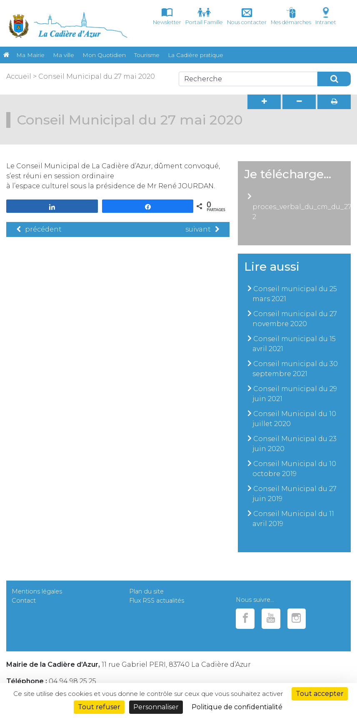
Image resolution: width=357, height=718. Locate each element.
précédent (39, 229)
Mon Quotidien (104, 55)
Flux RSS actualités (156, 600)
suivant (202, 229)
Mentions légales (37, 591)
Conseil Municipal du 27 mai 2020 (96, 76)
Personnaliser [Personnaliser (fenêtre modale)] (156, 707)
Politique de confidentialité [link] (237, 707)
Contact (24, 600)
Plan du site (146, 591)
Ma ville (63, 55)
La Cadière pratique (195, 55)
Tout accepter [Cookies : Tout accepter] (320, 694)
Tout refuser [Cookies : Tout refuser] (99, 707)
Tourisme (147, 55)
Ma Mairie (30, 55)
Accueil (18, 76)
